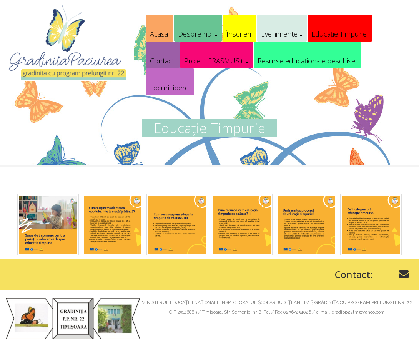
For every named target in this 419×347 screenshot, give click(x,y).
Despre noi (195, 33)
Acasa (159, 33)
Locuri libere (169, 87)
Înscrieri (238, 33)
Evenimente (279, 33)
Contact (162, 60)
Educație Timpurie (339, 33)
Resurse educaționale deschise (306, 60)
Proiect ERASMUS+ (214, 60)
